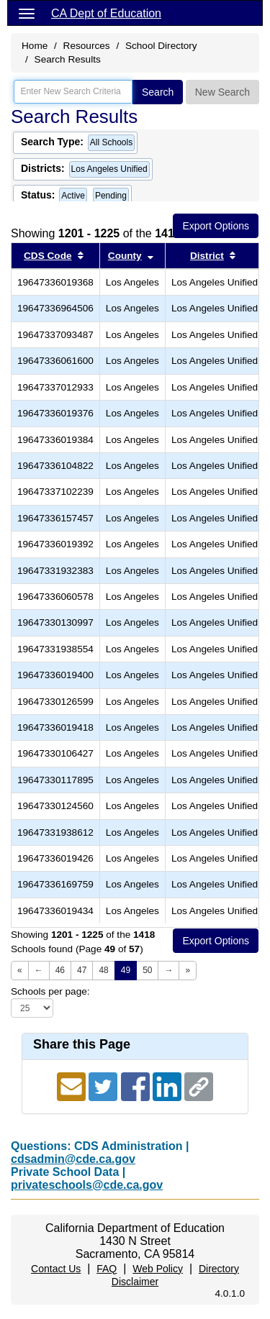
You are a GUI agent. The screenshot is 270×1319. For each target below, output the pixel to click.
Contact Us (56, 1268)
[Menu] (26, 13)
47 (81, 970)
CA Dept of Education (106, 13)
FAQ (106, 1268)
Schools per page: (50, 991)
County (125, 255)
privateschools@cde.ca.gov (87, 1185)
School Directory (161, 45)
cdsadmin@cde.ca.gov (73, 1159)
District (207, 255)
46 (60, 970)
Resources (86, 45)
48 (103, 970)
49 (125, 970)
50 (147, 970)
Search (158, 92)
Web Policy (157, 1268)
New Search (222, 92)
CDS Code (47, 255)
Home (35, 45)
